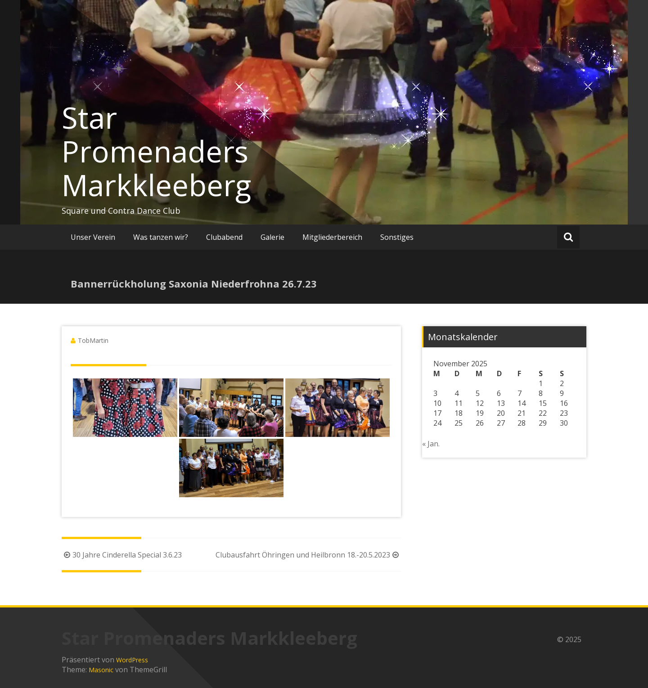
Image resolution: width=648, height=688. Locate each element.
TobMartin (93, 340)
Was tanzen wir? (160, 237)
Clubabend (224, 237)
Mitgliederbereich (332, 237)
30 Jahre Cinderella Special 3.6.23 (122, 555)
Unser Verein (93, 237)
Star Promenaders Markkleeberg (156, 151)
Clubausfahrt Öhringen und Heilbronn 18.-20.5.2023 (308, 555)
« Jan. (431, 444)
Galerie (272, 237)
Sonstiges (397, 237)
